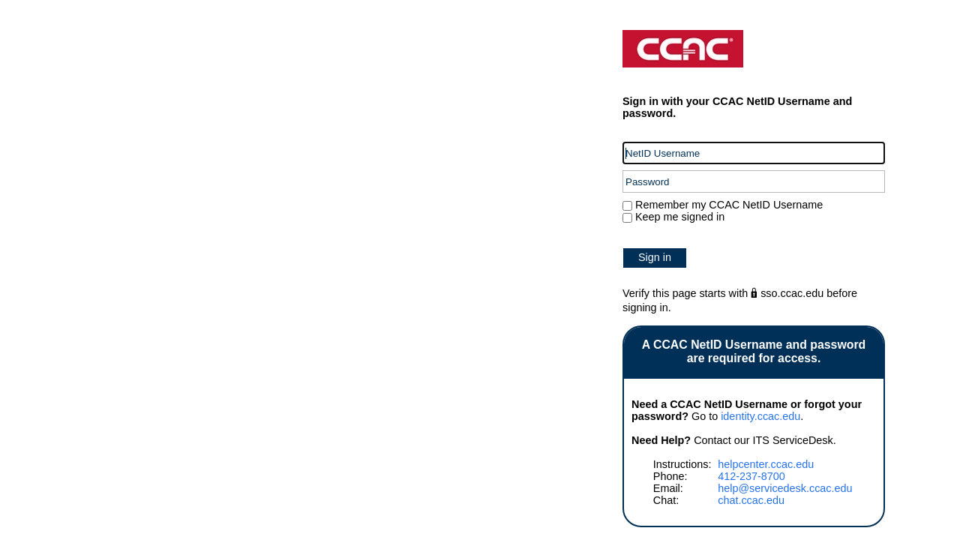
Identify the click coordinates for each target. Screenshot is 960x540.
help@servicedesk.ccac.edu (785, 488)
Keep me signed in (679, 217)
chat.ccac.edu (751, 500)
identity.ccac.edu (760, 416)
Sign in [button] (654, 257)
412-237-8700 (751, 476)
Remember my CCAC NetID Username (727, 205)
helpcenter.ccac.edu (766, 464)
